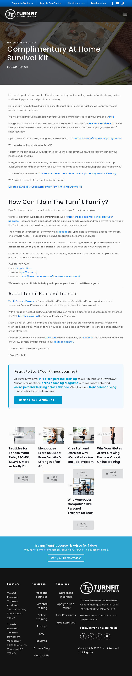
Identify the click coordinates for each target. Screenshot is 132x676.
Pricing (41, 626)
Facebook (63, 232)
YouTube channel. (64, 342)
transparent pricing (102, 387)
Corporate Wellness (66, 595)
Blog (111, 117)
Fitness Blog (42, 648)
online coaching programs (60, 383)
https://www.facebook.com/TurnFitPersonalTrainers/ (50, 276)
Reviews (41, 641)
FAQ (41, 634)
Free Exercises (66, 623)
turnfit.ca (51, 337)
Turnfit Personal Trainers (21, 301)
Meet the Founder (41, 595)
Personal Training (41, 606)
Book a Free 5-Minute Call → (38, 400)
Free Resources (66, 615)
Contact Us (41, 655)
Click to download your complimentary (30, 187)
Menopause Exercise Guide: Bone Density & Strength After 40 (49, 458)
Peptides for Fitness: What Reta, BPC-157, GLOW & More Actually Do (19, 458)
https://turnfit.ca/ (28, 272)
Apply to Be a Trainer (66, 606)
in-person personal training (58, 379)
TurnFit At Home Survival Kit (67, 187)
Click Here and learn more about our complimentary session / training (77, 173)
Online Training (41, 617)
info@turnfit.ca (23, 268)
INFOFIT (84, 615)
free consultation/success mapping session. (98, 138)
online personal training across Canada (41, 387)
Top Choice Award (28, 316)
